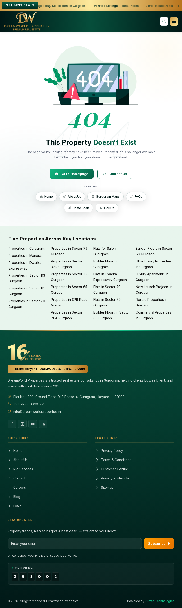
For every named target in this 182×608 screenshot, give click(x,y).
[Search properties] (164, 21)
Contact (16, 478)
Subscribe (159, 543)
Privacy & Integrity (112, 478)
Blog (14, 497)
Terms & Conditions (113, 460)
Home (46, 197)
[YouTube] (32, 424)
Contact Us (115, 174)
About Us (72, 197)
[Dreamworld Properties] (27, 21)
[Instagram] (22, 424)
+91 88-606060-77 (28, 404)
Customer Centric (111, 469)
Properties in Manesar (26, 255)
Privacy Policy (109, 450)
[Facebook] (12, 424)
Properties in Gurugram (27, 248)
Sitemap (104, 487)
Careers (17, 487)
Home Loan (78, 208)
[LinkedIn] (43, 424)
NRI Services (20, 469)
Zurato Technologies (159, 601)
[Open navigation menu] (174, 21)
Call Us (107, 208)
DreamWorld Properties (62, 601)
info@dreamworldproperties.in (37, 411)
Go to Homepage (71, 174)
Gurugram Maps (105, 197)
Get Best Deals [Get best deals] (20, 5)
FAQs (136, 197)
